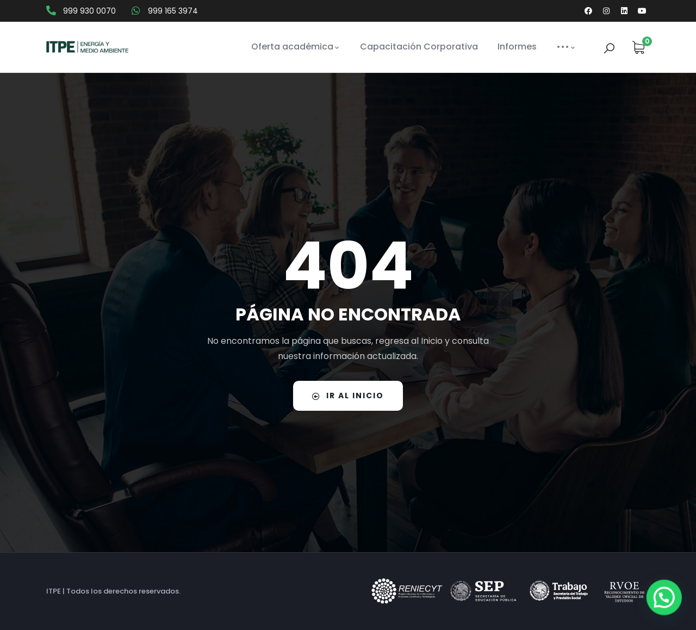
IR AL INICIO (348, 395)
